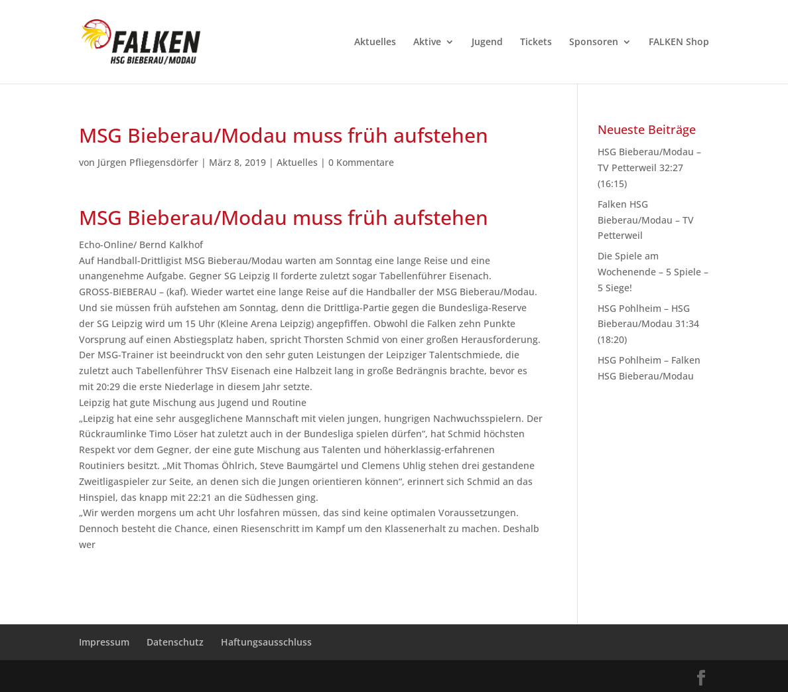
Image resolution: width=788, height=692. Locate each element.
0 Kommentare (361, 162)
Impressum (104, 642)
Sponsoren (593, 42)
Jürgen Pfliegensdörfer (148, 162)
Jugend (487, 42)
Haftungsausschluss (266, 642)
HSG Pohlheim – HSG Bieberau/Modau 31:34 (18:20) (648, 324)
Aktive (427, 42)
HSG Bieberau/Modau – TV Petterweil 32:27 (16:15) (649, 167)
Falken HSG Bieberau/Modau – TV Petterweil (646, 220)
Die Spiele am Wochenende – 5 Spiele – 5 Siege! (653, 271)
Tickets (536, 42)
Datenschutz (175, 642)
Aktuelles (375, 42)
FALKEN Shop (679, 42)
